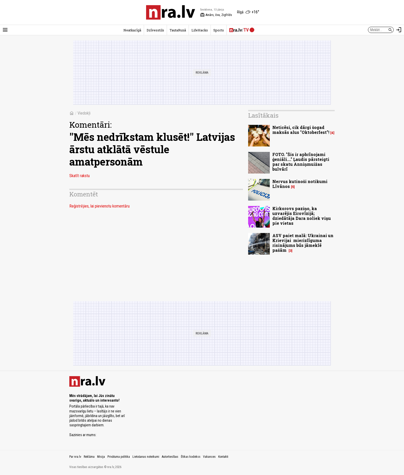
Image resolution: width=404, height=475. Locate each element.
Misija (101, 457)
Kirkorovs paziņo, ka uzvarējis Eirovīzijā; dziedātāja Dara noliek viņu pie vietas (301, 216)
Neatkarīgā (132, 30)
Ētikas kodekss (190, 457)
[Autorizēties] (399, 30)
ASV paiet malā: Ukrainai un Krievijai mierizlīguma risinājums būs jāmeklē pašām (302, 243)
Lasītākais (263, 115)
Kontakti (223, 457)
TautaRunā (178, 30)
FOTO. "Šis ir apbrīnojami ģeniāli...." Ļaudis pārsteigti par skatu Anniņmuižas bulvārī (300, 162)
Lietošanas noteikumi (145, 457)
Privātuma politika (118, 457)
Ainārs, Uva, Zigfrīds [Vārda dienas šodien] (216, 15)
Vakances (209, 457)
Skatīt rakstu (79, 175)
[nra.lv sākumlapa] (170, 12)
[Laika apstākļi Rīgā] (248, 12)
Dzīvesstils (155, 30)
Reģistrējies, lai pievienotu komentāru (99, 206)
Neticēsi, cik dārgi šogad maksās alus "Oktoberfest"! (300, 130)
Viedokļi (84, 113)
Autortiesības (170, 457)
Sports (218, 30)
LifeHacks (199, 30)
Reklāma (89, 457)
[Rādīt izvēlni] (5, 30)
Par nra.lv (75, 457)
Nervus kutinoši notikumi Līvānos (299, 184)
